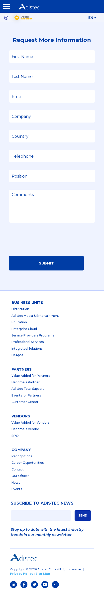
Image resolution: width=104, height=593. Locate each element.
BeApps (17, 355)
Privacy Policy (21, 574)
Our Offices (20, 476)
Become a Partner (25, 382)
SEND (82, 515)
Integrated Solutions (26, 348)
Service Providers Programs (32, 335)
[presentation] (47, 241)
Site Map (42, 574)
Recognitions (21, 456)
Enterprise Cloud (24, 329)
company (21, 450)
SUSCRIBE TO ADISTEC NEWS (42, 503)
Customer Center (24, 402)
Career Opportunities (27, 462)
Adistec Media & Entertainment (35, 316)
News (15, 482)
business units (27, 302)
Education (19, 322)
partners (21, 369)
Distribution (20, 309)
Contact (17, 469)
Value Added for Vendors (30, 422)
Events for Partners (26, 395)
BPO (15, 436)
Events (16, 489)
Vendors (20, 416)
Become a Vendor (25, 429)
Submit (46, 263)
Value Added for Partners (30, 376)
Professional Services (27, 342)
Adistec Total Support (27, 389)
